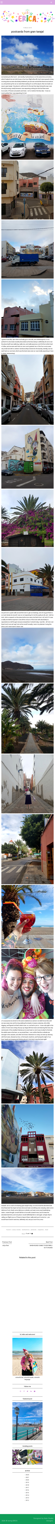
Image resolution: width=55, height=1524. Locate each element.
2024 (27, 1475)
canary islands (16, 1229)
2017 (27, 1487)
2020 (27, 1480)
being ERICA (12, 1521)
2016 (27, 1490)
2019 (27, 1482)
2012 (27, 1500)
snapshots (41, 1229)
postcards (33, 1229)
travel (46, 1229)
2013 (27, 1498)
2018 (27, 1485)
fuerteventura (26, 1229)
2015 (27, 1492)
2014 (27, 1495)
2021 (27, 1477)
